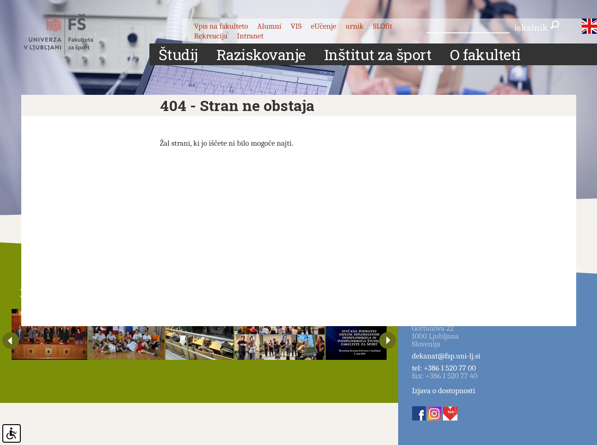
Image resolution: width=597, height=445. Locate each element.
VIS (296, 26)
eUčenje (323, 26)
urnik (354, 26)
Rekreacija (211, 35)
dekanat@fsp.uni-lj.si (446, 356)
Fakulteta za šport (69, 34)
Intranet (250, 35)
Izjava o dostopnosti (443, 391)
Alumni (269, 26)
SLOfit (382, 26)
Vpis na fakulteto (221, 26)
